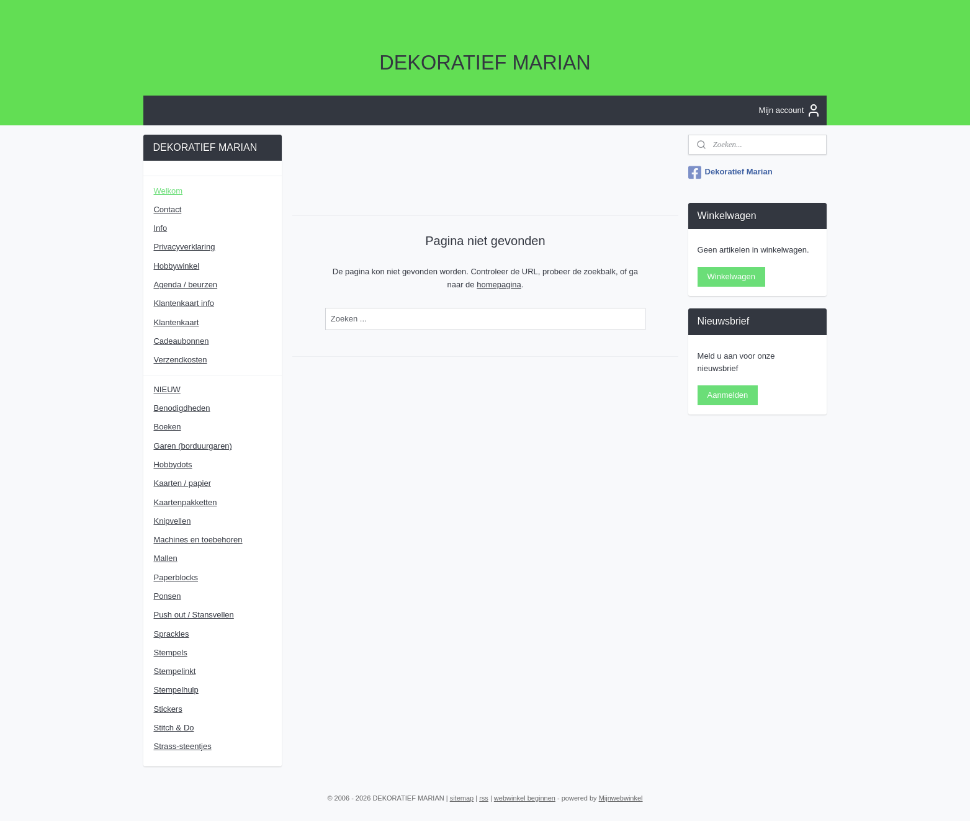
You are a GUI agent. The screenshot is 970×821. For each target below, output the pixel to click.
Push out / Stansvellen (193, 614)
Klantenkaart (176, 322)
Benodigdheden (181, 408)
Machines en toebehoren (197, 539)
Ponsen (167, 596)
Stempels (170, 652)
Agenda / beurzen (185, 284)
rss (483, 798)
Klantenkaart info (183, 303)
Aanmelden (727, 395)
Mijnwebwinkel (621, 798)
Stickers (167, 709)
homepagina (499, 284)
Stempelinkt (174, 671)
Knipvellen (172, 521)
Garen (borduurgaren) (192, 446)
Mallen (165, 558)
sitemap (462, 798)
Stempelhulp (175, 689)
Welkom (167, 190)
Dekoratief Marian (730, 172)
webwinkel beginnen (524, 798)
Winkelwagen (731, 276)
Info (160, 228)
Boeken (167, 426)
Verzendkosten (180, 359)
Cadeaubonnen (181, 341)
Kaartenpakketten (185, 502)
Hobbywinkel (176, 266)
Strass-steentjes (182, 746)
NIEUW (166, 389)
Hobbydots (172, 464)
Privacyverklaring (184, 246)
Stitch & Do (173, 727)
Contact (167, 209)
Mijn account (789, 110)
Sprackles (171, 634)
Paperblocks (175, 577)
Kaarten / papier (182, 483)
